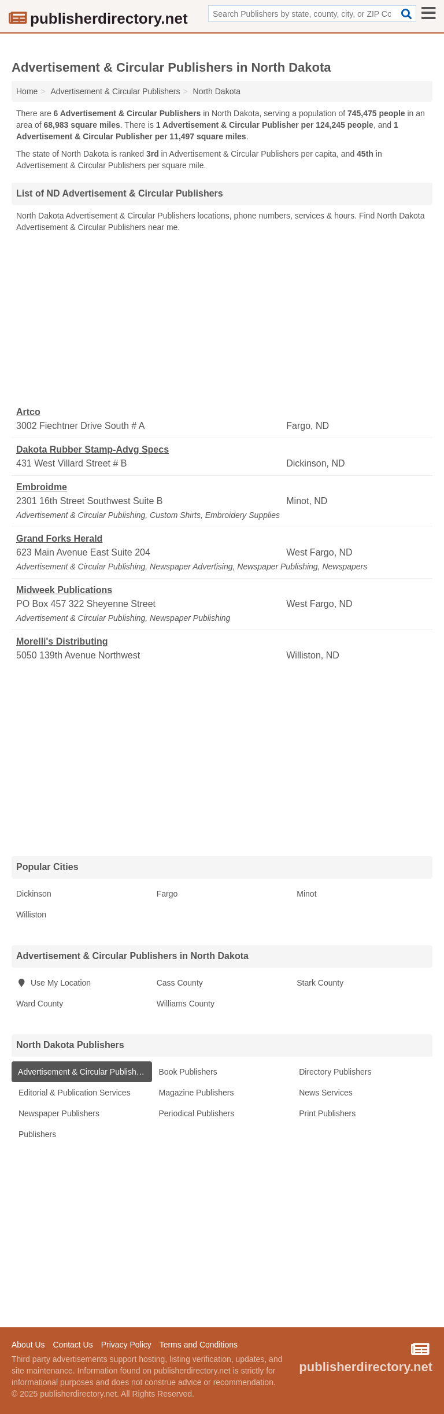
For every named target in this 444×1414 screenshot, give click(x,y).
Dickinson (33, 893)
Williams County (185, 1003)
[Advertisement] (222, 320)
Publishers (36, 1134)
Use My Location (53, 982)
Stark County (320, 982)
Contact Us (72, 1344)
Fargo (167, 893)
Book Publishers (187, 1071)
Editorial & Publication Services (73, 1092)
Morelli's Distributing (62, 641)
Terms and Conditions (199, 1344)
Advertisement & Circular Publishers (81, 1071)
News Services (324, 1092)
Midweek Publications (64, 590)
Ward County (39, 1003)
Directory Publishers (334, 1071)
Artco (28, 412)
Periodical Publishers (196, 1113)
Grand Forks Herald (59, 538)
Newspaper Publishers (57, 1113)
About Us (28, 1344)
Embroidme (41, 487)
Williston (31, 914)
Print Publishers (326, 1113)
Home (27, 91)
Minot (306, 893)
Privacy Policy (126, 1344)
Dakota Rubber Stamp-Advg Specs (92, 449)
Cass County (180, 982)
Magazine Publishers (195, 1092)
